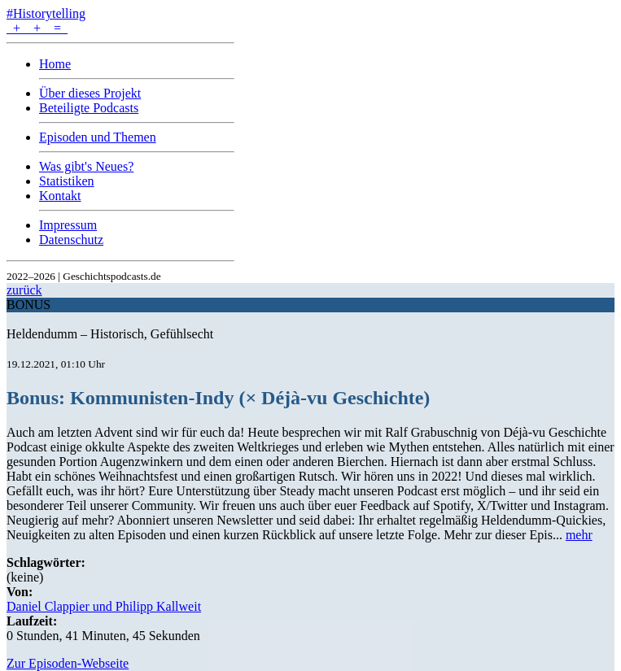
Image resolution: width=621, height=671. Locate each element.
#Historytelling (46, 13)
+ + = (37, 28)
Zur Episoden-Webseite (68, 663)
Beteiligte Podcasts (88, 108)
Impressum (68, 225)
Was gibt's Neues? (86, 166)
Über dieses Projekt (90, 93)
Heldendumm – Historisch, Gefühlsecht (110, 334)
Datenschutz (71, 239)
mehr (579, 535)
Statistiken (66, 181)
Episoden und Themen (97, 137)
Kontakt (60, 196)
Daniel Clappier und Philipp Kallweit (104, 606)
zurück (24, 290)
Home (55, 64)
